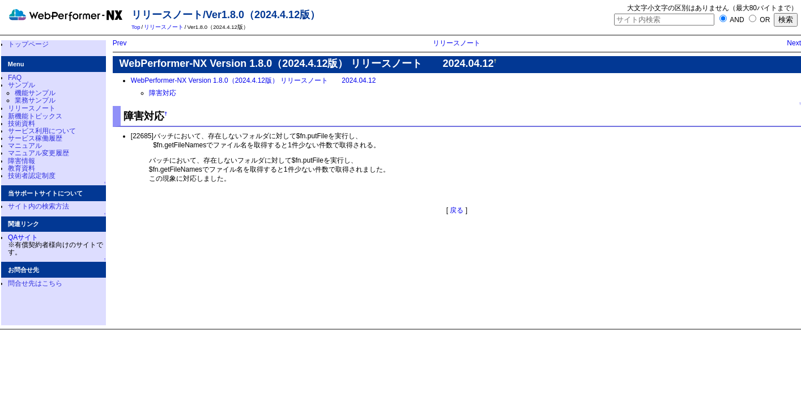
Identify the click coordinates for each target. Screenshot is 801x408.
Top (135, 27)
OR (759, 20)
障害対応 (162, 93)
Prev (120, 43)
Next (794, 43)
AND (731, 20)
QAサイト (23, 237)
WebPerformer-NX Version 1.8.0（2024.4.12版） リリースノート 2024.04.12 (253, 80)
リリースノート (164, 27)
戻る (456, 210)
